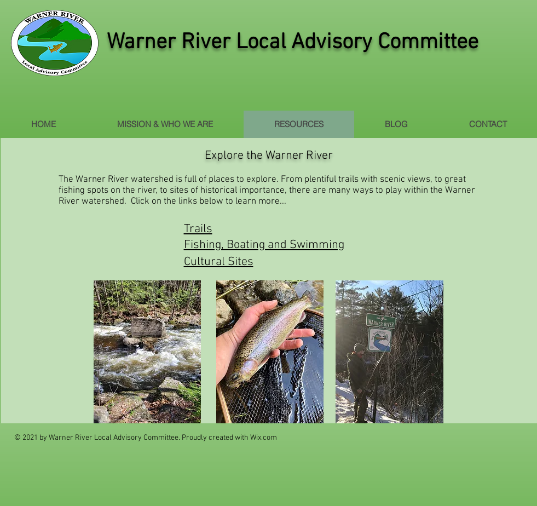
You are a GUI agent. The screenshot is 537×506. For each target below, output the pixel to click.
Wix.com (263, 437)
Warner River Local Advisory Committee (292, 43)
